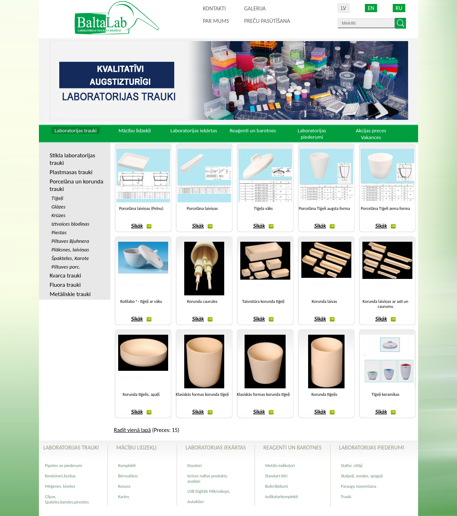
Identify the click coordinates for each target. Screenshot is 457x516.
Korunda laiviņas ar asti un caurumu (385, 304)
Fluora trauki (65, 285)
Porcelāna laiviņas (202, 208)
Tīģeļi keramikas (386, 394)
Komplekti (127, 465)
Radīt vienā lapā (132, 430)
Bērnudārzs (128, 475)
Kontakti (214, 8)
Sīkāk (141, 226)
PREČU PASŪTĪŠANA (267, 21)
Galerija (255, 8)
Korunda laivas (324, 301)
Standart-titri (276, 475)
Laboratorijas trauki (76, 130)
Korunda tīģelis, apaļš (141, 394)
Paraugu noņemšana (358, 486)
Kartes (123, 496)
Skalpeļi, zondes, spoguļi (362, 475)
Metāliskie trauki (70, 294)
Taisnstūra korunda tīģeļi (263, 301)
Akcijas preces (371, 130)
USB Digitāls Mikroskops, (208, 491)
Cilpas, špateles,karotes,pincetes (67, 499)
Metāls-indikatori (280, 465)
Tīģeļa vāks (263, 208)
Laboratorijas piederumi (312, 133)
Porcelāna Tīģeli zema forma (385, 208)
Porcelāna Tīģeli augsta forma (324, 208)
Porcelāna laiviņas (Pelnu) (141, 208)
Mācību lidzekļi (135, 130)
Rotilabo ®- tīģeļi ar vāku (141, 301)
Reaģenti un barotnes (253, 130)
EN (371, 8)
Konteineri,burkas (60, 475)
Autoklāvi (195, 501)
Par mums (216, 21)
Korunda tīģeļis (324, 394)
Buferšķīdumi (276, 486)
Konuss (124, 486)
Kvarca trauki (65, 275)
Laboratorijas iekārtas (193, 130)
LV (343, 8)
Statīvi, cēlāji (352, 465)
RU (399, 8)
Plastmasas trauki (71, 172)
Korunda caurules (202, 301)
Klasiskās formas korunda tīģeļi (202, 394)
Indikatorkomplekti (281, 496)
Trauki (346, 496)
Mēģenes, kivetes (60, 486)
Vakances (371, 137)
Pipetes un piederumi (63, 465)
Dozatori (194, 465)
